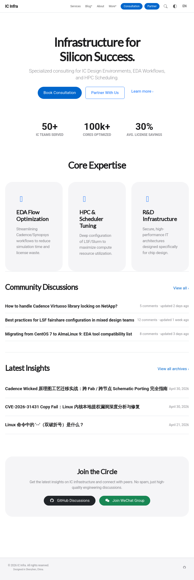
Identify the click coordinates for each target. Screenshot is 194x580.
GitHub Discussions (70, 500)
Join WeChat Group (124, 500)
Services (75, 6)
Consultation (132, 6)
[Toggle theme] (175, 6)
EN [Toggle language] (184, 6)
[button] (93, 6)
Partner (152, 6)
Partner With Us (105, 92)
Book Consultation (60, 92)
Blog (88, 6)
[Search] (165, 6)
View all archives (173, 368)
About (100, 6)
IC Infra (11, 6)
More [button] (112, 6)
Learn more (142, 91)
